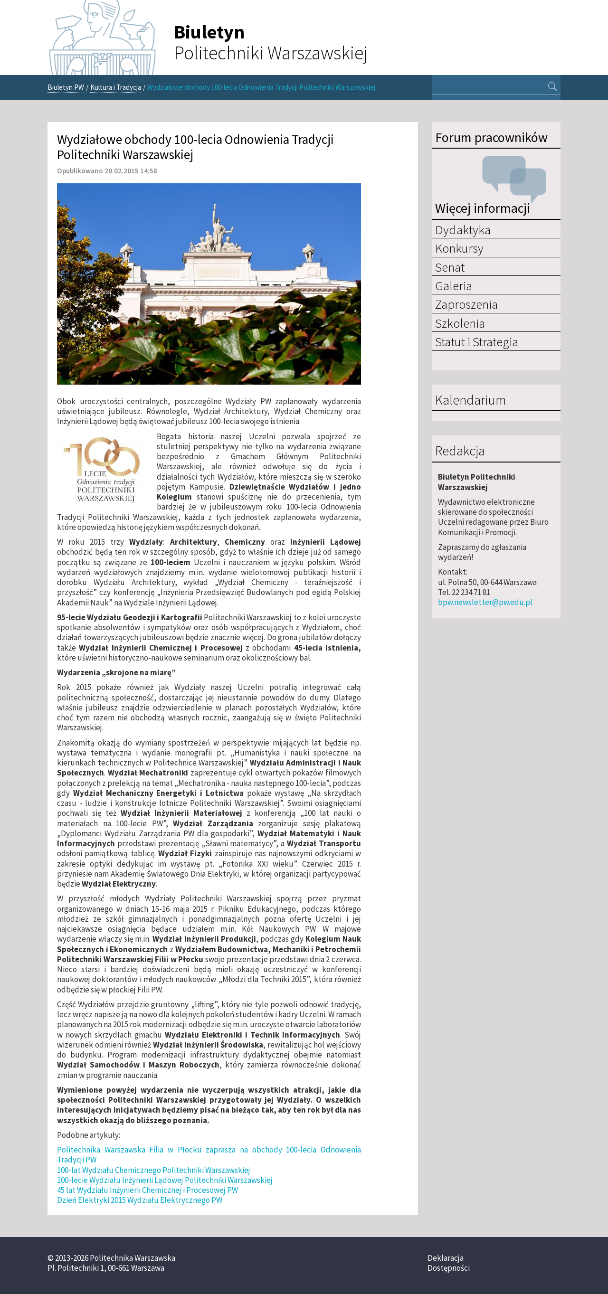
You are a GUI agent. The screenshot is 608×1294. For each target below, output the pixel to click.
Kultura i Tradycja (115, 87)
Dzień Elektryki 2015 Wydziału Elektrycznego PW (139, 1200)
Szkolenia (460, 323)
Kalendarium (470, 400)
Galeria (453, 285)
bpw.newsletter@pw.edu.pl (485, 602)
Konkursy (459, 248)
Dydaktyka (463, 229)
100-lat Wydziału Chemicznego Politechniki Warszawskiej (153, 1170)
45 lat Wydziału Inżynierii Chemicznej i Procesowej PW (147, 1190)
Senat (450, 267)
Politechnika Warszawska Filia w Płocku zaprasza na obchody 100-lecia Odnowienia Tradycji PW (209, 1154)
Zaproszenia (466, 304)
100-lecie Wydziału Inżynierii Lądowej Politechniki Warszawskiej (165, 1180)
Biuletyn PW (66, 87)
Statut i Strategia (476, 341)
